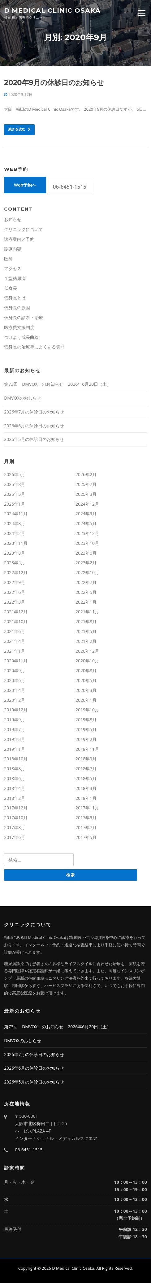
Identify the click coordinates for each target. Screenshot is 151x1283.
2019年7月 (14, 729)
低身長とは (15, 298)
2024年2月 (14, 533)
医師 (8, 258)
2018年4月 (14, 788)
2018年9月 (86, 759)
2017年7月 (86, 827)
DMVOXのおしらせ (22, 398)
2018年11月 (87, 749)
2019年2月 (86, 739)
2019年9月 (14, 719)
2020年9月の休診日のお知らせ (54, 82)
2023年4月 (14, 562)
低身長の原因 (17, 307)
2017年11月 (87, 808)
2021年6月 (14, 631)
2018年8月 (14, 768)
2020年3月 (86, 690)
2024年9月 (86, 513)
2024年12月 (87, 504)
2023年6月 (86, 553)
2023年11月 (16, 543)
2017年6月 (14, 837)
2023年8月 (14, 553)
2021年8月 (86, 621)
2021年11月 (87, 612)
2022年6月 (14, 592)
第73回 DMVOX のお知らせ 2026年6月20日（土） (57, 384)
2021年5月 (86, 631)
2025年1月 (14, 504)
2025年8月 (14, 484)
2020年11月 (16, 661)
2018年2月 (14, 798)
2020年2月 (14, 700)
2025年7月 (86, 484)
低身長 (10, 288)
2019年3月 (14, 739)
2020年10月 (87, 661)
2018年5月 (86, 778)
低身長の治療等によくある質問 (34, 347)
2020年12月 (87, 651)
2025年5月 (14, 494)
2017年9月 (86, 817)
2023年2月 (86, 562)
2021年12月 (16, 612)
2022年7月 (86, 582)
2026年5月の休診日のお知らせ (34, 439)
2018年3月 (86, 788)
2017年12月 (16, 808)
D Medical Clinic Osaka (52, 10)
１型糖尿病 (15, 278)
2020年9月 (14, 670)
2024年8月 (14, 523)
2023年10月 (87, 543)
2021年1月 (14, 651)
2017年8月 (14, 827)
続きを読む (19, 129)
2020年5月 (86, 680)
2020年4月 (14, 690)
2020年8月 (86, 670)
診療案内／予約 (19, 239)
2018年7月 (86, 768)
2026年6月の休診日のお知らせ (34, 426)
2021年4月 (14, 641)
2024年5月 (86, 523)
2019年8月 (86, 719)
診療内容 (12, 249)
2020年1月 (86, 700)
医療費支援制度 (19, 327)
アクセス (12, 268)
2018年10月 (16, 759)
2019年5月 (86, 729)
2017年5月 (86, 837)
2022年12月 (16, 572)
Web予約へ (25, 185)
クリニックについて (23, 229)
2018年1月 (86, 798)
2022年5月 (86, 592)
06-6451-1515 (69, 186)
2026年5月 (14, 474)
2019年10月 (87, 710)
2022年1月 (86, 602)
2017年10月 (16, 817)
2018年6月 (14, 778)
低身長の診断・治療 (23, 317)
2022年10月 (87, 572)
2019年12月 (16, 710)
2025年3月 (86, 494)
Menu (141, 13)
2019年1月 (14, 749)
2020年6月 (14, 680)
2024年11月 (16, 513)
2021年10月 (16, 621)
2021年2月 (86, 641)
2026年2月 (86, 474)
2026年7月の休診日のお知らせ (34, 412)
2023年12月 (87, 533)
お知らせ (12, 219)
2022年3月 (14, 602)
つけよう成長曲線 (21, 337)
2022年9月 (14, 582)
